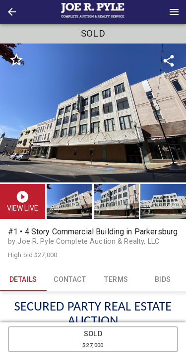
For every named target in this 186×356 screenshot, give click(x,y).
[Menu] (174, 12)
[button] (12, 12)
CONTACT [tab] (70, 279)
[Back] (12, 12)
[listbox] (93, 113)
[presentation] (93, 12)
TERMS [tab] (116, 279)
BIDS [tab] (162, 279)
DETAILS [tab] (23, 279)
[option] (93, 113)
